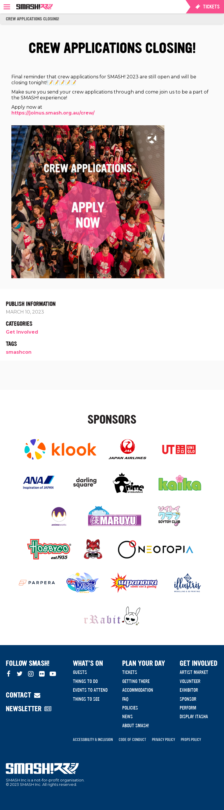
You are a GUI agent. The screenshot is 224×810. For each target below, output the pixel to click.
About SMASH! (135, 725)
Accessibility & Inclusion (93, 739)
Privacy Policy (163, 739)
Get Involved (22, 332)
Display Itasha (194, 716)
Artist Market (194, 672)
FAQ (125, 699)
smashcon (19, 352)
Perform (188, 708)
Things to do (85, 681)
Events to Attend (90, 690)
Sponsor (188, 699)
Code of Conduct (132, 739)
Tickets (129, 672)
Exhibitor (189, 690)
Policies (130, 708)
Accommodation (137, 690)
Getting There (136, 681)
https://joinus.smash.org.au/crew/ (52, 113)
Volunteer (190, 681)
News (127, 716)
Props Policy (191, 739)
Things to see (86, 699)
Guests (80, 672)
